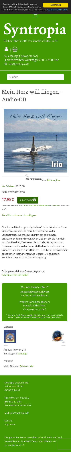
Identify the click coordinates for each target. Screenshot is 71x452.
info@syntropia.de (19, 64)
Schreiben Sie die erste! (15, 275)
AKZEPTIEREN (56, 5)
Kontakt (8, 420)
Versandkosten (12, 441)
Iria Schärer (8, 186)
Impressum (10, 424)
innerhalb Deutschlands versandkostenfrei (42, 205)
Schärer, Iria (53, 180)
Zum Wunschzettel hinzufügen (19, 215)
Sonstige (22, 353)
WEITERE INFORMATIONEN (57, 10)
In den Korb (27, 200)
